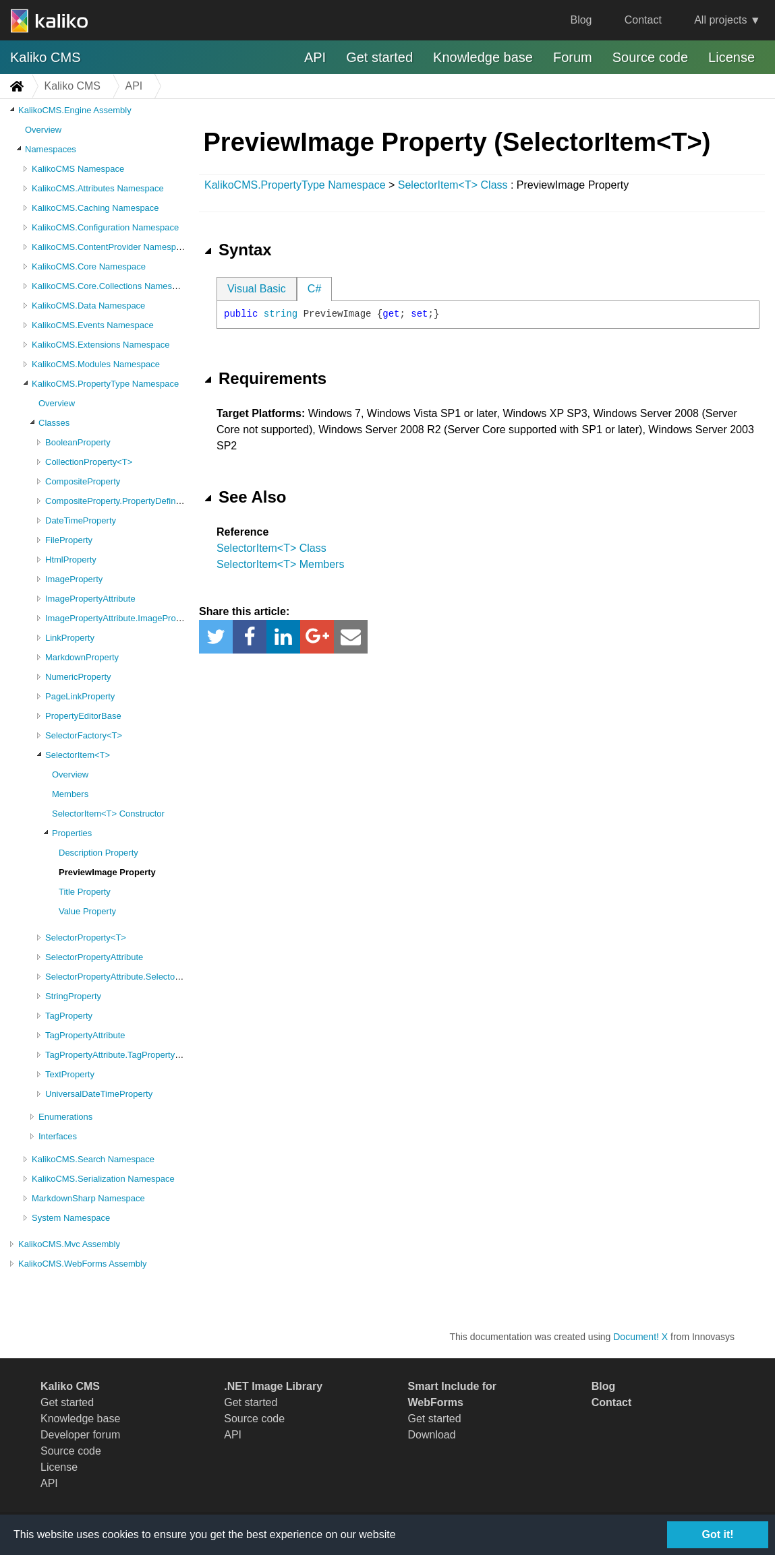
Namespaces (50, 149)
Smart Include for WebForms (452, 1394)
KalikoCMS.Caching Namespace (95, 208)
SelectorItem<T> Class (453, 185)
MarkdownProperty (82, 657)
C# (314, 288)
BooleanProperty (78, 442)
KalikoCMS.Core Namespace (89, 266)
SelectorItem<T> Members (280, 564)
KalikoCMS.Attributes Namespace (98, 188)
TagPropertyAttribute (85, 1035)
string (280, 314)
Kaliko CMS (45, 57)
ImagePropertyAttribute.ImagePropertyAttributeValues (149, 618)
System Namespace (71, 1218)
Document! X (640, 1336)
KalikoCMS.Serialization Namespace (103, 1179)
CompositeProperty (82, 481)
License (731, 57)
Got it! (717, 1534)
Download (432, 1434)
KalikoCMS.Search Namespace (93, 1159)
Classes (53, 423)
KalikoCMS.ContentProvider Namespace (111, 247)
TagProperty (68, 1016)
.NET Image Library (273, 1386)
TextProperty (69, 1074)
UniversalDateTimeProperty (98, 1094)
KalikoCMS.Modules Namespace (96, 364)
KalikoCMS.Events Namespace (93, 325)
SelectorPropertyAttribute (94, 957)
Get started (379, 57)
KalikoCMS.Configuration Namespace (105, 227)
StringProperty (73, 996)
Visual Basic (256, 288)
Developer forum (80, 1434)
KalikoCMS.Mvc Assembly (69, 1244)
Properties (72, 833)
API (315, 57)
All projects (720, 20)
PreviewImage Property (107, 872)
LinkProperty (69, 638)
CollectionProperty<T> (88, 462)
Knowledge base (483, 57)
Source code (650, 57)
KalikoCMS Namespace (78, 169)
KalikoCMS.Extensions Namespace (100, 345)
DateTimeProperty (80, 520)
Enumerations (65, 1117)
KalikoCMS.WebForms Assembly (82, 1264)
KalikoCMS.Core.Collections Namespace (111, 286)
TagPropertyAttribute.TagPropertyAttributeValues (139, 1055)
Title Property (85, 892)
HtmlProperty (70, 559)
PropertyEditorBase (83, 716)
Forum (572, 57)
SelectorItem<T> (77, 755)
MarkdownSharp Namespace (88, 1198)
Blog (581, 20)
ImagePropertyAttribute (90, 599)
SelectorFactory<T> (83, 735)
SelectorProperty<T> (85, 937)
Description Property (98, 853)
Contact (643, 20)
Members (70, 794)
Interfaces (57, 1136)
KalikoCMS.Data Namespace (88, 305)
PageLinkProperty (80, 696)
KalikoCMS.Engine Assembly (75, 110)
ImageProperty (74, 579)
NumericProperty (78, 677)
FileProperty (68, 540)
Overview (43, 130)
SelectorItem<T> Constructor (108, 813)
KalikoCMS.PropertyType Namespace (105, 384)
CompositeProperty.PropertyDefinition (118, 501)
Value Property (87, 911)
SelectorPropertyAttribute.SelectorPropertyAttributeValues (157, 977)
